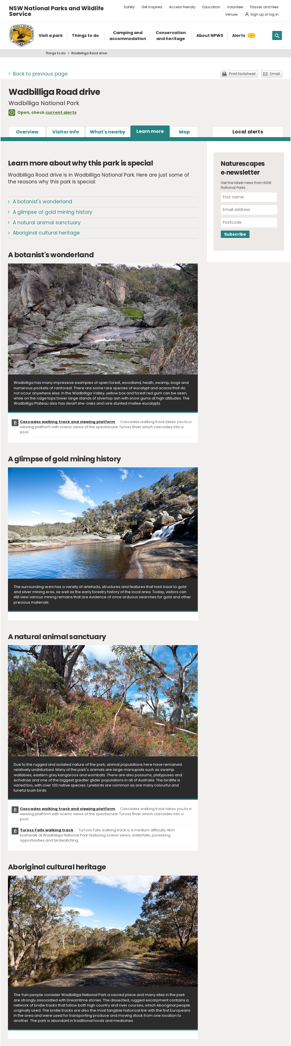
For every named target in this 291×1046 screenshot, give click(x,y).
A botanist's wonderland (42, 201)
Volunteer (235, 7)
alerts (247, 131)
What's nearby (107, 132)
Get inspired (152, 7)
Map (184, 132)
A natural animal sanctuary (47, 222)
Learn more (150, 131)
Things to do (55, 53)
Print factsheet (242, 73)
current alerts (60, 112)
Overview (27, 132)
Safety (129, 7)
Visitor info (65, 132)
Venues (231, 14)
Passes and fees (264, 7)
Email (275, 73)
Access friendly (182, 7)
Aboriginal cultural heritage (46, 232)
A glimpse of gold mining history (52, 212)
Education (211, 7)
